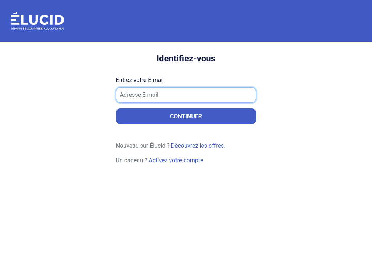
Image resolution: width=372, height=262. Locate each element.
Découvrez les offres (197, 145)
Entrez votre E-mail (140, 79)
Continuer (186, 116)
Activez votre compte (176, 160)
